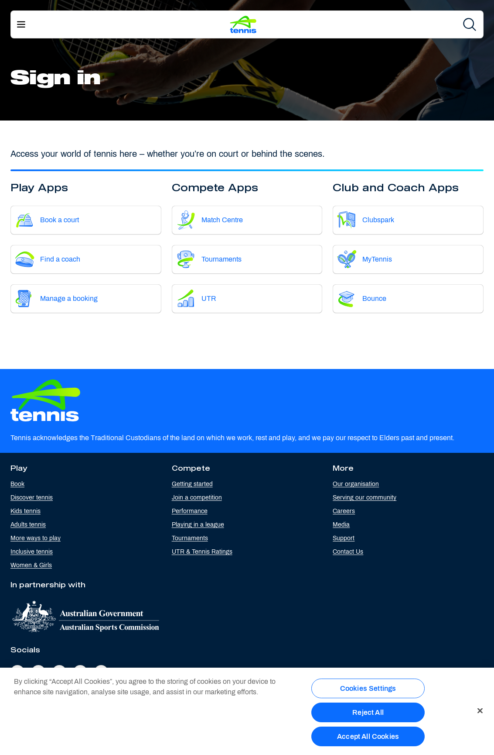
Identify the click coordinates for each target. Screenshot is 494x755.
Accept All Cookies (368, 740)
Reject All (368, 716)
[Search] (469, 24)
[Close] (480, 714)
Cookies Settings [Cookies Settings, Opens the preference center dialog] (368, 692)
